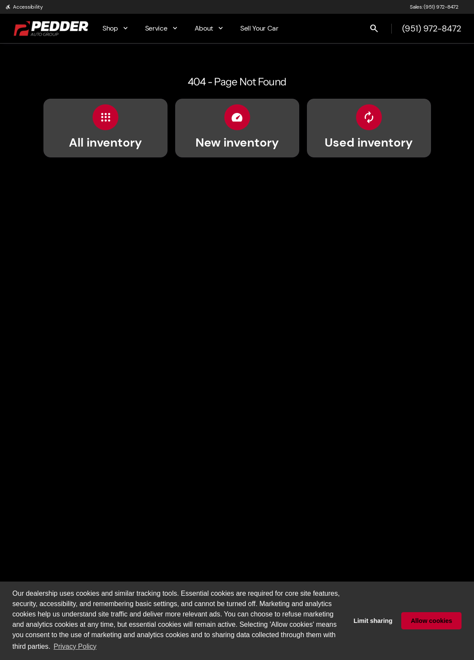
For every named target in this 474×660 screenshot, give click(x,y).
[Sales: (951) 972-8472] (434, 7)
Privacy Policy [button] (74, 646)
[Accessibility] (24, 7)
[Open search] (374, 28)
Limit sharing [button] (372, 620)
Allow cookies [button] (431, 620)
